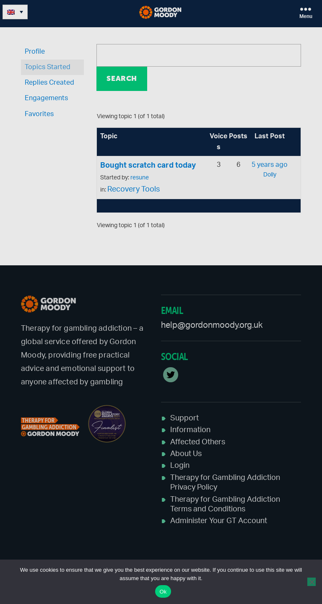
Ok (162, 591)
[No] (311, 582)
